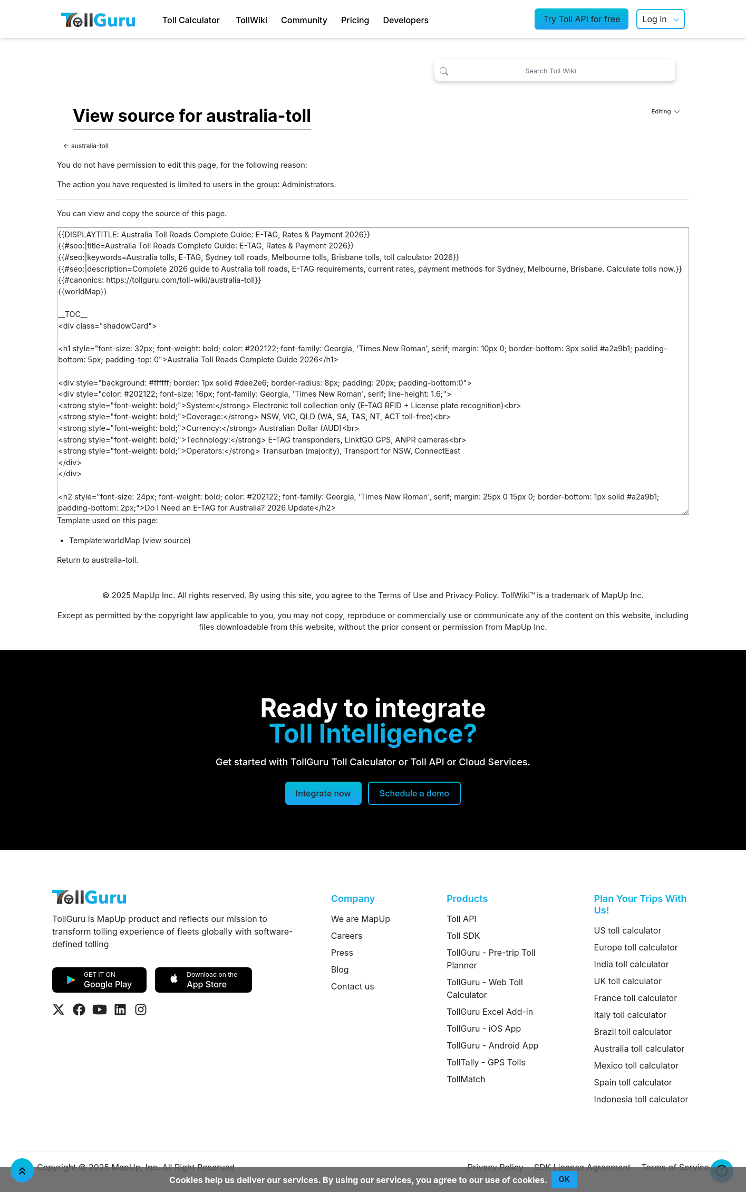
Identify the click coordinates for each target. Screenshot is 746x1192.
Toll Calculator (191, 20)
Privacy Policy (471, 595)
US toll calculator (628, 930)
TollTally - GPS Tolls (486, 1062)
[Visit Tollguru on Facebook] (79, 1009)
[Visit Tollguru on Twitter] (58, 1009)
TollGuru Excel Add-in (490, 1011)
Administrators (308, 184)
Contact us (352, 986)
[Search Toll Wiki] (554, 70)
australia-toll (90, 146)
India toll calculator (631, 964)
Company (353, 898)
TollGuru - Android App (492, 1045)
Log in (654, 19)
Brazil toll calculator (633, 1031)
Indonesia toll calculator (641, 1099)
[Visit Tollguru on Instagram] (140, 1009)
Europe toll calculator (636, 947)
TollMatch (466, 1079)
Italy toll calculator (630, 1015)
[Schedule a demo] (414, 793)
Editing (665, 111)
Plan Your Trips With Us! (640, 904)
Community (304, 20)
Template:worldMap (104, 540)
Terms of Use (403, 595)
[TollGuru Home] (98, 19)
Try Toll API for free (581, 19)
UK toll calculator (628, 981)
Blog (340, 969)
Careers (347, 935)
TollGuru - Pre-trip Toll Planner (491, 958)
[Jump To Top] (22, 1170)
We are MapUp (360, 919)
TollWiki (251, 20)
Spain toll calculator (633, 1082)
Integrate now (323, 793)
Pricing (355, 20)
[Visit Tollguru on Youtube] (99, 1009)
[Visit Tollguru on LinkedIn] (120, 1009)
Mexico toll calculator (636, 1065)
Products (467, 898)
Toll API (461, 919)
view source (166, 540)
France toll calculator (635, 998)
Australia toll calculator (639, 1048)
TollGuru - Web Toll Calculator (485, 988)
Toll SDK (463, 935)
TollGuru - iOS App (484, 1028)
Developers (406, 20)
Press (342, 952)
